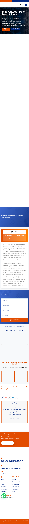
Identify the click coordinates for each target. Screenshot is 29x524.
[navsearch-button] (26, 5)
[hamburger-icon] (20, 4)
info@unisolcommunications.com (10, 473)
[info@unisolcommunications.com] (2, 472)
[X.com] (9, 397)
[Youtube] (16, 397)
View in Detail (7, 443)
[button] (1, 344)
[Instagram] (6, 397)
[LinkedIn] (13, 397)
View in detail (14, 418)
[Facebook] (2, 397)
